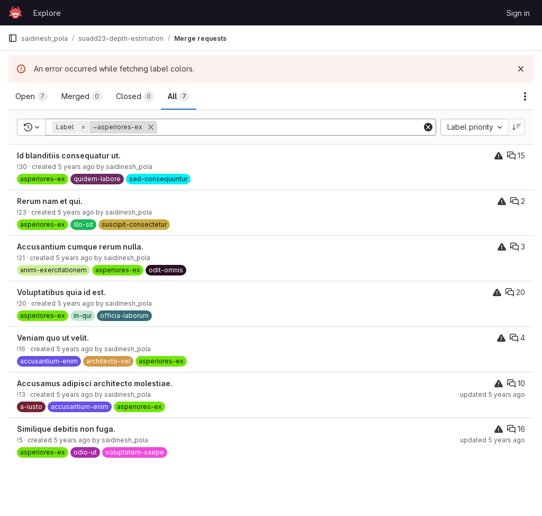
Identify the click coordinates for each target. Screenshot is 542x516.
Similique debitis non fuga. (66, 428)
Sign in (518, 12)
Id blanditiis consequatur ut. (69, 155)
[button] (105, 127)
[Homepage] (15, 12)
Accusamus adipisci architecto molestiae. (95, 383)
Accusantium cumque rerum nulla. (80, 246)
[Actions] (525, 96)
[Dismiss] (520, 69)
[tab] (31, 96)
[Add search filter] (290, 127)
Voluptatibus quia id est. (61, 292)
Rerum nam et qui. (50, 201)
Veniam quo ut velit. (53, 337)
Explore (47, 12)
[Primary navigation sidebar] (12, 38)
